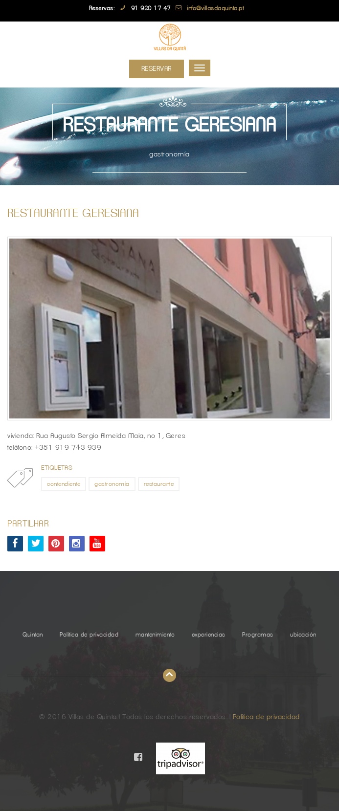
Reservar (156, 69)
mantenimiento (155, 634)
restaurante (159, 484)
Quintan (33, 634)
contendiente (63, 484)
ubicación (303, 634)
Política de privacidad (89, 634)
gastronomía (112, 484)
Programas (257, 634)
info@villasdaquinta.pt (215, 8)
